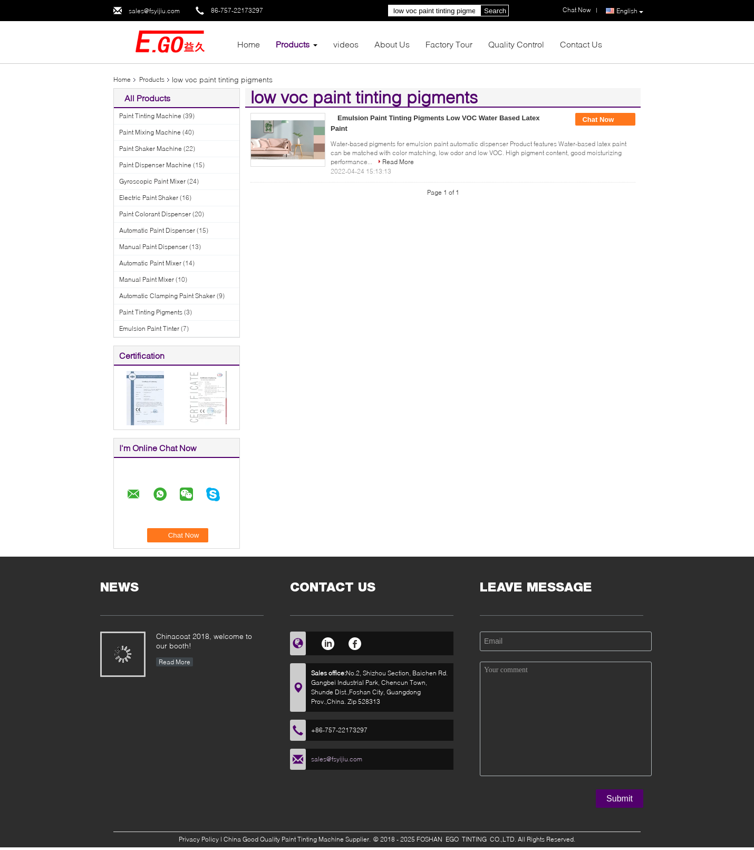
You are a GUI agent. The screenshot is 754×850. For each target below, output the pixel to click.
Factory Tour (449, 44)
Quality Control (516, 44)
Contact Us (581, 44)
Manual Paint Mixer (146, 279)
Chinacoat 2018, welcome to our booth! (204, 641)
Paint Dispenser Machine (155, 165)
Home (248, 44)
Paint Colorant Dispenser (155, 214)
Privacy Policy (199, 839)
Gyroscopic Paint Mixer (152, 181)
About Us (392, 44)
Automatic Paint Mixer (150, 263)
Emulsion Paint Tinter (149, 328)
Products (293, 44)
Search (495, 11)
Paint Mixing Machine (150, 132)
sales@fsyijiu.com (154, 11)
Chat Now (605, 119)
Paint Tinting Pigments (150, 312)
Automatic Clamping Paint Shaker (167, 296)
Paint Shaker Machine (150, 148)
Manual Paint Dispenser (153, 247)
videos (346, 44)
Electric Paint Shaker (148, 198)
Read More (398, 162)
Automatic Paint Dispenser (157, 230)
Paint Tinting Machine (150, 116)
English (629, 11)
